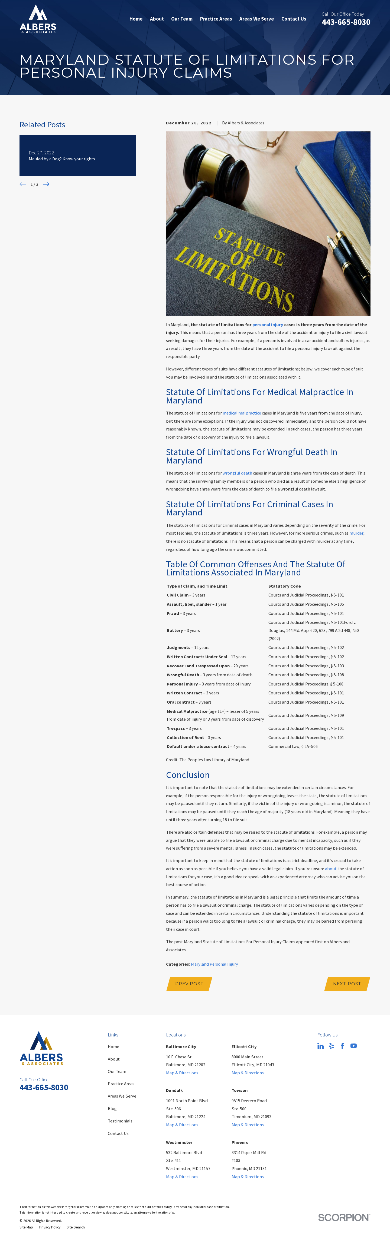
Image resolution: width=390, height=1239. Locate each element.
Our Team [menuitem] (182, 19)
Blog (112, 1108)
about (331, 868)
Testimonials (120, 1121)
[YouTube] (353, 1046)
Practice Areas (121, 1083)
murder (356, 533)
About (114, 1059)
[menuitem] (26, 1227)
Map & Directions (182, 1072)
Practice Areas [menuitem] (216, 19)
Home (113, 1046)
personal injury (267, 324)
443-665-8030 (346, 22)
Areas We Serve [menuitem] (256, 19)
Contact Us (118, 1133)
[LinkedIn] (320, 1046)
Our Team (117, 1071)
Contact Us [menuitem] (293, 19)
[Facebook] (342, 1046)
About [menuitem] (157, 19)
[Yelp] (331, 1046)
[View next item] (46, 184)
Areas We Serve (122, 1096)
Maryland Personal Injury (214, 964)
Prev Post (189, 983)
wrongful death (237, 473)
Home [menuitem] (135, 19)
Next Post (347, 983)
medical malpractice (242, 413)
